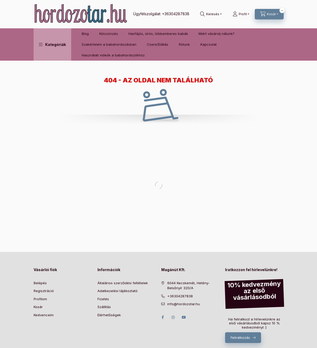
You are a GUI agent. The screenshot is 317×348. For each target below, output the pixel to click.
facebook (163, 317)
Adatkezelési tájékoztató (117, 291)
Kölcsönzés (108, 33)
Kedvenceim (44, 315)
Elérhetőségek (109, 315)
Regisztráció (44, 291)
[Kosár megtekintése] (269, 14)
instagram (173, 317)
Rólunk (184, 44)
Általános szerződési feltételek (122, 283)
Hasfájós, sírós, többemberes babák (158, 33)
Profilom (40, 299)
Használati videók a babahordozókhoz (113, 55)
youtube (184, 317)
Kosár (38, 307)
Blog (85, 33)
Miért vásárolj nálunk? (217, 33)
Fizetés (103, 299)
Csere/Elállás (157, 44)
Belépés (40, 283)
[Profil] (241, 14)
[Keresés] (211, 14)
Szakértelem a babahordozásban (109, 44)
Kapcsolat (208, 44)
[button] (52, 44)
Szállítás (104, 307)
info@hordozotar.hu (183, 304)
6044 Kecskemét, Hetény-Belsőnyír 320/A (188, 285)
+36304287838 (175, 14)
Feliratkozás (240, 337)
